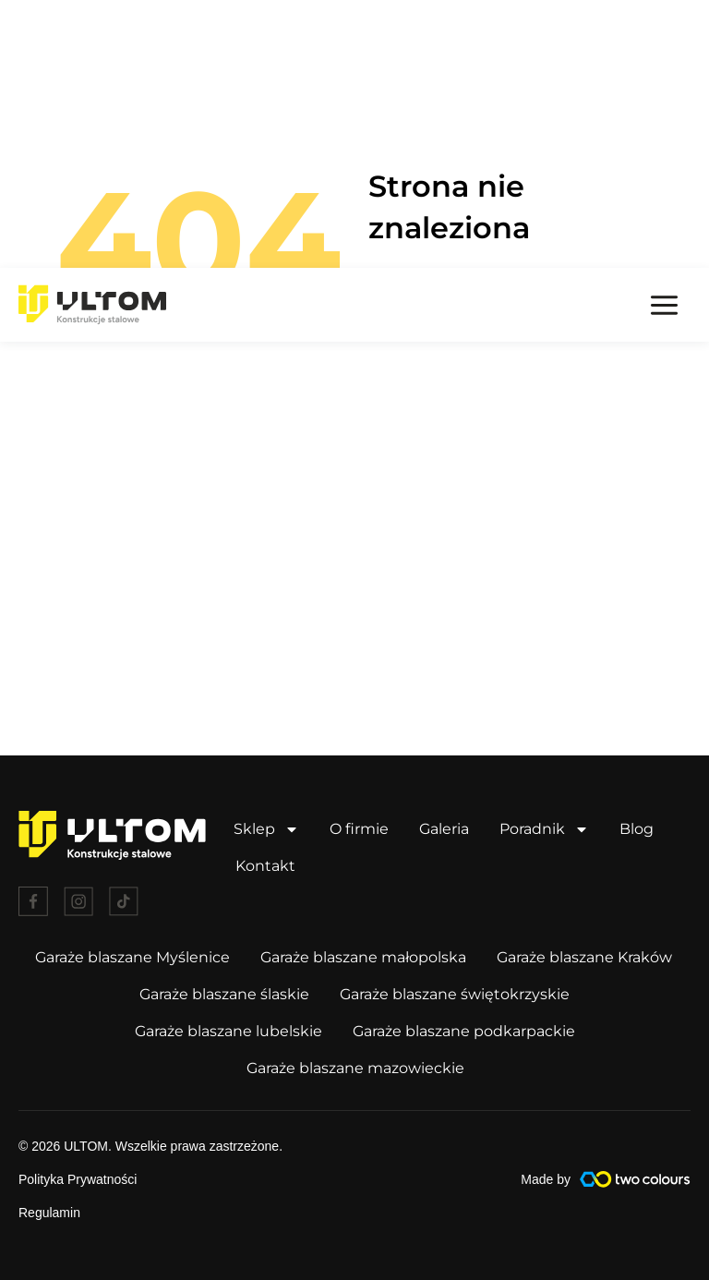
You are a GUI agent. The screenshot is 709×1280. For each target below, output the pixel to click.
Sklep (266, 828)
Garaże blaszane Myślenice (132, 956)
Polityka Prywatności (77, 1178)
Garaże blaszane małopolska (363, 956)
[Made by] (635, 1178)
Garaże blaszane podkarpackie (464, 1030)
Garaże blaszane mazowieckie (355, 1067)
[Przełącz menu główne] (664, 36)
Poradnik (544, 828)
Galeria (444, 828)
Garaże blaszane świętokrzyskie (455, 993)
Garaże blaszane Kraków (584, 956)
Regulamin (49, 1211)
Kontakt (265, 865)
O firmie (359, 828)
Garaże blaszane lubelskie (228, 1030)
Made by (546, 1178)
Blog (636, 828)
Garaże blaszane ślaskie (224, 993)
